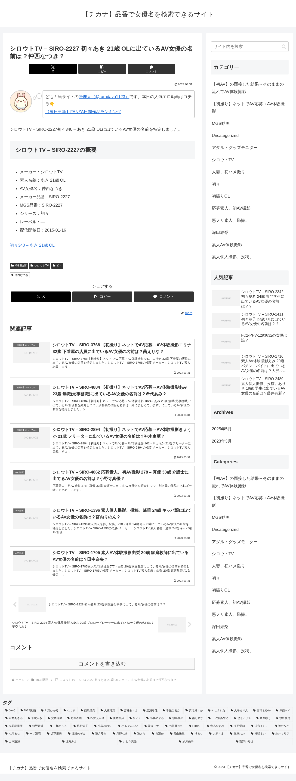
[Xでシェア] (71, 69)
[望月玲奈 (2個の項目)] (100, 741)
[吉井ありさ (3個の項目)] (129, 717)
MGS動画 (19, 265)
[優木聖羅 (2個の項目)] (117, 725)
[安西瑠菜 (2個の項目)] (55, 725)
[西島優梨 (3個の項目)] (88, 717)
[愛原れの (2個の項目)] (238, 741)
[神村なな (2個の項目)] (283, 733)
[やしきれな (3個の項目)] (217, 717)
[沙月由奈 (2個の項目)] (205, 749)
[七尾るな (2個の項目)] (13, 741)
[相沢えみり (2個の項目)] (96, 725)
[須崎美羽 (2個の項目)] (176, 725)
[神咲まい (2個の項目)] (259, 741)
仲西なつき (19, 275)
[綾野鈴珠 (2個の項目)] (37, 733)
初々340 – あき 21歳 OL (32, 245)
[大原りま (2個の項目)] (217, 741)
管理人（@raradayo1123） (104, 96)
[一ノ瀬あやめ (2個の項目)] (218, 725)
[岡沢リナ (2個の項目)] (152, 733)
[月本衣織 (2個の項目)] (74, 725)
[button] (102, 69)
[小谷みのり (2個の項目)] (103, 733)
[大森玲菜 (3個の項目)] (108, 717)
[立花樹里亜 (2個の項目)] (14, 733)
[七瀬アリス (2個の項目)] (242, 725)
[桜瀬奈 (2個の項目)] (158, 741)
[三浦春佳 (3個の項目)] (150, 717)
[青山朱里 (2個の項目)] (178, 741)
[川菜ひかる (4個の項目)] (50, 717)
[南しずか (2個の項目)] (196, 725)
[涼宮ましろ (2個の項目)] (260, 733)
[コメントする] (133, 69)
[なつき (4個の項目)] (70, 717)
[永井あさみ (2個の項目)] (14, 725)
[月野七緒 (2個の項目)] (121, 741)
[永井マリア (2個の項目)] (281, 741)
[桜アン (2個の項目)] (135, 725)
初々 (57, 265)
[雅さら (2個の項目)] (140, 741)
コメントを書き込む (102, 671)
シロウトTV (40, 265)
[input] (250, 46)
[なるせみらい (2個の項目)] (128, 733)
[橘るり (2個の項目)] (197, 741)
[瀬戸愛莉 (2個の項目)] (238, 733)
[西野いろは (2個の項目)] (263, 749)
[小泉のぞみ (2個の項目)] (155, 725)
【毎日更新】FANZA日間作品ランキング (83, 111)
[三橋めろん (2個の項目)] (59, 733)
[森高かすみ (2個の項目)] (216, 733)
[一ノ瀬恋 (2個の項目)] (34, 741)
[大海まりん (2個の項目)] (239, 717)
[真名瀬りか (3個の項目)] (194, 717)
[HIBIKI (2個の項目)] (195, 733)
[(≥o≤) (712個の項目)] (10, 717)
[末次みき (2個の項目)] (35, 725)
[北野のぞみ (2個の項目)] (77, 741)
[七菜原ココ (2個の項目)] (174, 733)
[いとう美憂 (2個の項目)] (146, 749)
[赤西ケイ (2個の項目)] (283, 717)
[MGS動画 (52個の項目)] (28, 717)
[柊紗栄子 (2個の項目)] (81, 733)
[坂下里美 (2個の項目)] (55, 741)
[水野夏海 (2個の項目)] (283, 725)
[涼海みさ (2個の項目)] (88, 749)
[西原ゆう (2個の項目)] (263, 725)
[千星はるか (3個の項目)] (171, 717)
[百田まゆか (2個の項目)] (262, 717)
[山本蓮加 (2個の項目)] (31, 749)
